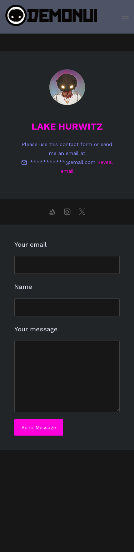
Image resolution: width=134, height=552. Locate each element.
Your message (36, 329)
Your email (30, 244)
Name (23, 286)
